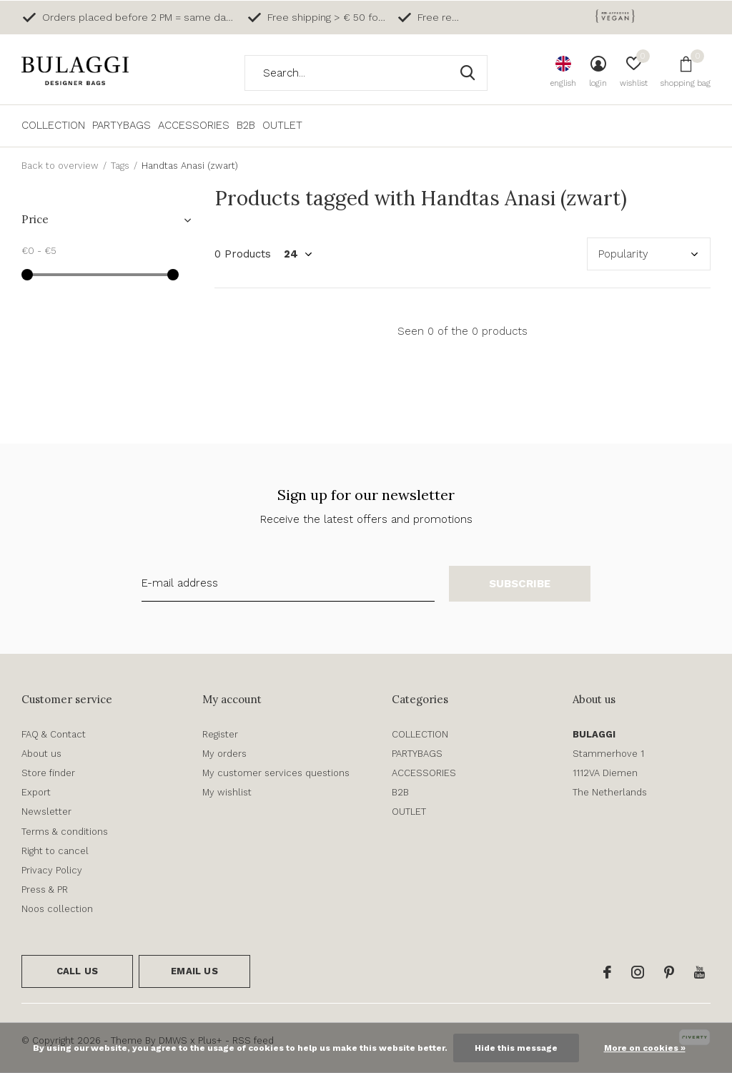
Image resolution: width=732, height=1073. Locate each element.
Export (36, 792)
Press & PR (44, 889)
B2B (246, 125)
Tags (120, 165)
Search (467, 73)
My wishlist (227, 792)
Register (220, 734)
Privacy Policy (51, 870)
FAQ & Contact (53, 734)
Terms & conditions (64, 831)
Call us (77, 971)
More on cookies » (645, 1048)
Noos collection (57, 908)
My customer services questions (276, 773)
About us (41, 753)
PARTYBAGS (121, 125)
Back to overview (60, 165)
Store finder (48, 773)
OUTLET (282, 125)
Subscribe (520, 583)
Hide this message (516, 1048)
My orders (224, 753)
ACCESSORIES (193, 125)
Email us (194, 971)
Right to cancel (55, 851)
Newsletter (46, 811)
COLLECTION (53, 125)
